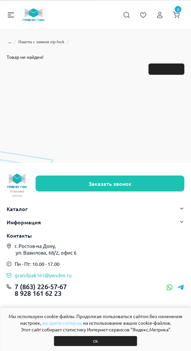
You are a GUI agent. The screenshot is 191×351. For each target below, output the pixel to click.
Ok (95, 341)
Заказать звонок (110, 183)
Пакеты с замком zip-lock (41, 41)
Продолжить (166, 69)
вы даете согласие (62, 323)
